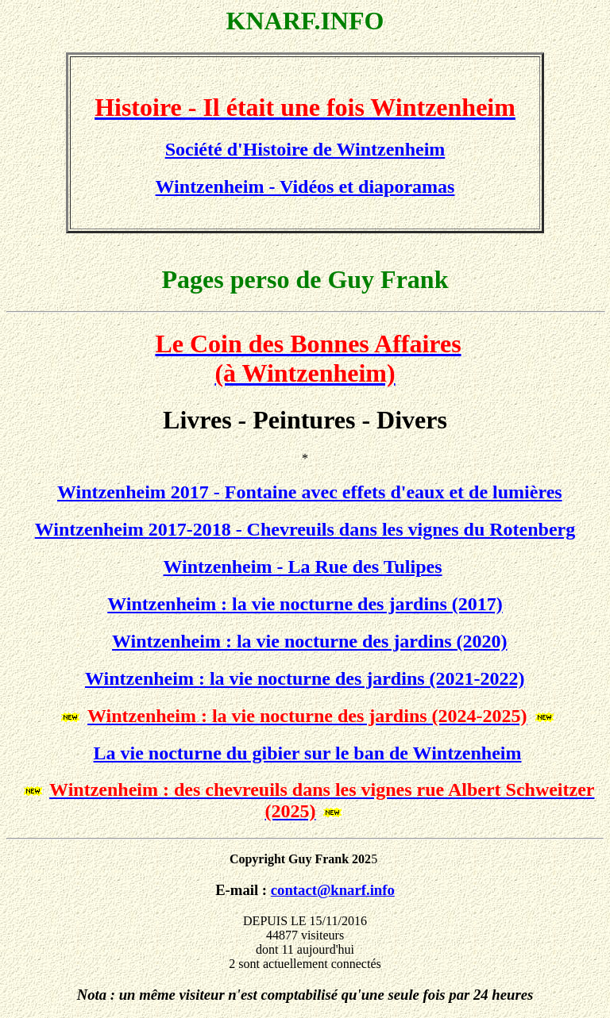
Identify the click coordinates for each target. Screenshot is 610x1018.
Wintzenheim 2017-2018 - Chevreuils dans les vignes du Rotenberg (305, 529)
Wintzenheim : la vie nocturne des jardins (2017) (305, 604)
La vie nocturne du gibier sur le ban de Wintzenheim (308, 753)
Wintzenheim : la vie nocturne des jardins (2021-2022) (305, 678)
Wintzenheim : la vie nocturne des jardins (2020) (310, 641)
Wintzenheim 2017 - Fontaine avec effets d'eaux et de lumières (309, 492)
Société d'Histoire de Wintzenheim (305, 149)
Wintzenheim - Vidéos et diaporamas (305, 186)
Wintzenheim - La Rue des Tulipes (303, 566)
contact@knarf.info (333, 890)
